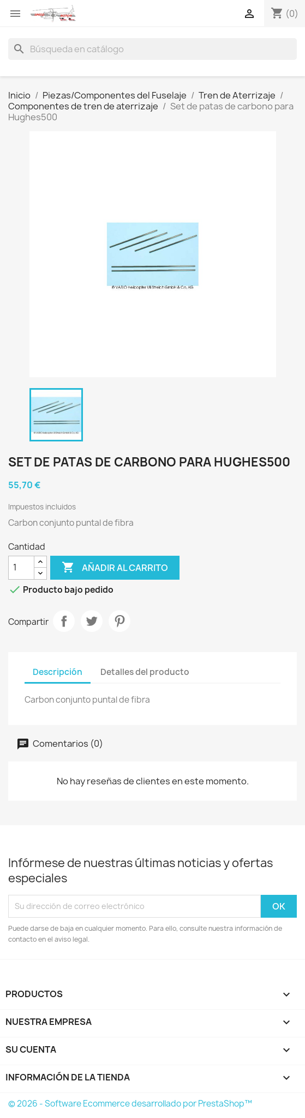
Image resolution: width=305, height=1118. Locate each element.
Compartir (64, 621)
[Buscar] (152, 49)
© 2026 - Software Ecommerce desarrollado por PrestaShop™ (130, 1103)
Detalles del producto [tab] (144, 672)
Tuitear (92, 621)
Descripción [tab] (57, 672)
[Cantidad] (21, 568)
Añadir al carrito (115, 568)
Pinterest (119, 621)
